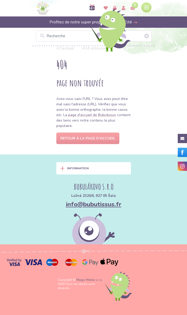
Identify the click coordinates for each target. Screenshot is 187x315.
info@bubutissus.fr (93, 204)
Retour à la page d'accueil (87, 138)
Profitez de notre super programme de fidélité (93, 22)
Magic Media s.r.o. (89, 280)
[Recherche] (94, 36)
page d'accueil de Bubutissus (92, 115)
